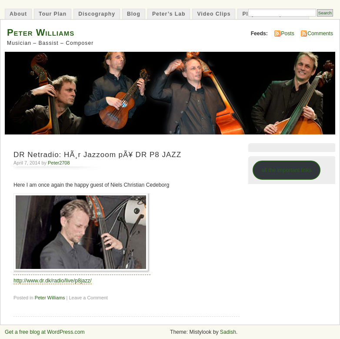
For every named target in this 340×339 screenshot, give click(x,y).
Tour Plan (53, 14)
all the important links (286, 170)
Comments (320, 33)
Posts (287, 33)
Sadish (228, 332)
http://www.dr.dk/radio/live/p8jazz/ (52, 281)
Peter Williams (40, 32)
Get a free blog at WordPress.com (45, 332)
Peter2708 (59, 162)
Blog (133, 14)
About (18, 14)
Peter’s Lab (169, 14)
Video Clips (213, 14)
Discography (96, 14)
